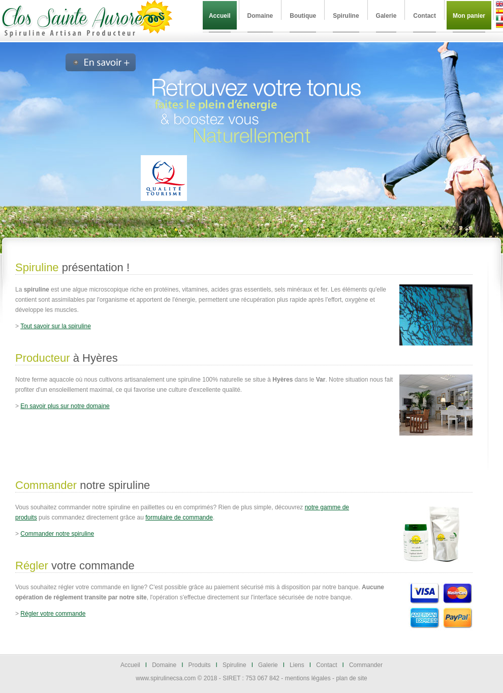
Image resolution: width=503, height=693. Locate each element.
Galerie (268, 665)
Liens (297, 665)
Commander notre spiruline (57, 533)
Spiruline (234, 665)
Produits (199, 665)
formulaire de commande (179, 517)
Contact (326, 665)
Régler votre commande (52, 613)
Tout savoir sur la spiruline (55, 326)
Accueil (130, 665)
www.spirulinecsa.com (166, 678)
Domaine (164, 665)
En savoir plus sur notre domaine (64, 406)
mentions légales (308, 678)
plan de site (351, 678)
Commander (366, 665)
